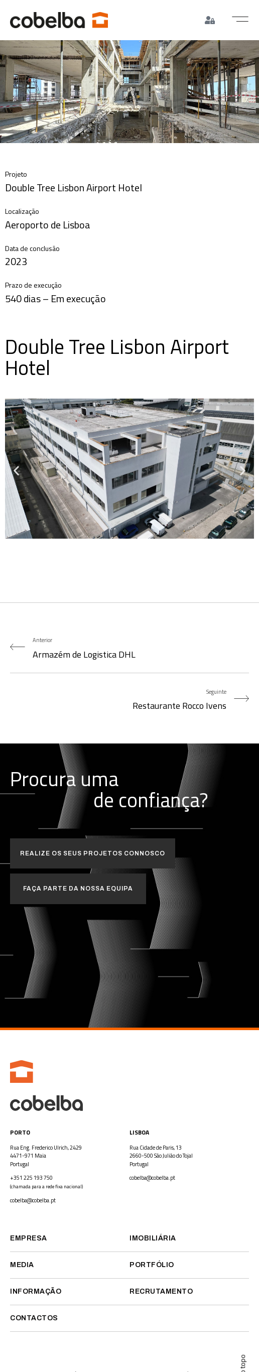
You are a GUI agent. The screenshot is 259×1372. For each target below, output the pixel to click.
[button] (240, 19)
